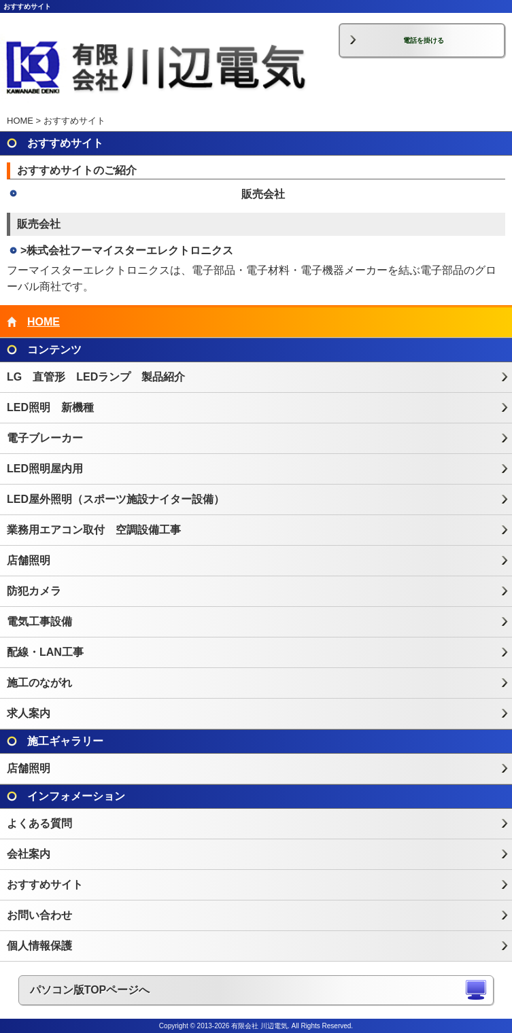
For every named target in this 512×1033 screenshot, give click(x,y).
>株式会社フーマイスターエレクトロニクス (126, 250)
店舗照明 (28, 560)
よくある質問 (39, 823)
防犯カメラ (34, 591)
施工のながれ (39, 682)
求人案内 (28, 713)
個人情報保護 (39, 945)
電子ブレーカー (45, 438)
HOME (20, 121)
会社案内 (28, 854)
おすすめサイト (45, 884)
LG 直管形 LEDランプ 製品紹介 (96, 377)
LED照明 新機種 (50, 407)
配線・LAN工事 (45, 652)
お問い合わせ (39, 915)
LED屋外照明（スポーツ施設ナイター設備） (115, 499)
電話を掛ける (423, 40)
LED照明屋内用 (45, 468)
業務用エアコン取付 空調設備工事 (94, 530)
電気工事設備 (39, 621)
